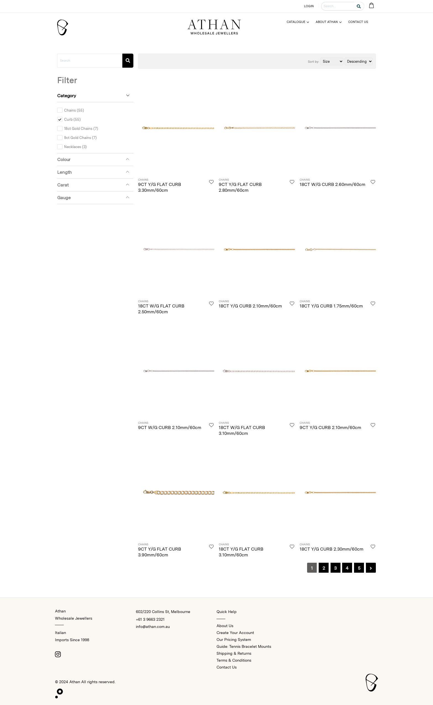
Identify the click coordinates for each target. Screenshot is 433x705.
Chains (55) (74, 110)
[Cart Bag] (371, 5)
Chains (143, 179)
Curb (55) (72, 119)
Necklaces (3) (75, 146)
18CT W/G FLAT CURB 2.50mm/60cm (161, 308)
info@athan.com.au (153, 626)
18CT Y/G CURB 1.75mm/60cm (331, 306)
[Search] (127, 61)
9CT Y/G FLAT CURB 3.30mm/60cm (159, 187)
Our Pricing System (233, 639)
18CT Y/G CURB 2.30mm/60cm (331, 549)
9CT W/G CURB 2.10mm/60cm (169, 427)
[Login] (211, 185)
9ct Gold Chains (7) (80, 137)
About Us (224, 626)
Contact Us (226, 667)
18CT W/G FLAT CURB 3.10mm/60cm (242, 430)
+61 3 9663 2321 (150, 619)
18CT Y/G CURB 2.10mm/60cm (250, 306)
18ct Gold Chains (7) (81, 128)
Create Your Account (235, 632)
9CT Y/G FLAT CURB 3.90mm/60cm (159, 551)
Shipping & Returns (233, 653)
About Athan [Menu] (327, 22)
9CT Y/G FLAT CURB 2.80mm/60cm (240, 187)
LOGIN (309, 6)
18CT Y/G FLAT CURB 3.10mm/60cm (241, 551)
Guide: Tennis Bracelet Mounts (243, 646)
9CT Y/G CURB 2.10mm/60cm (330, 427)
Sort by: (313, 62)
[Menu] (300, 22)
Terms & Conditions (233, 660)
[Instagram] (57, 654)
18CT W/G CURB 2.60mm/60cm (332, 184)
